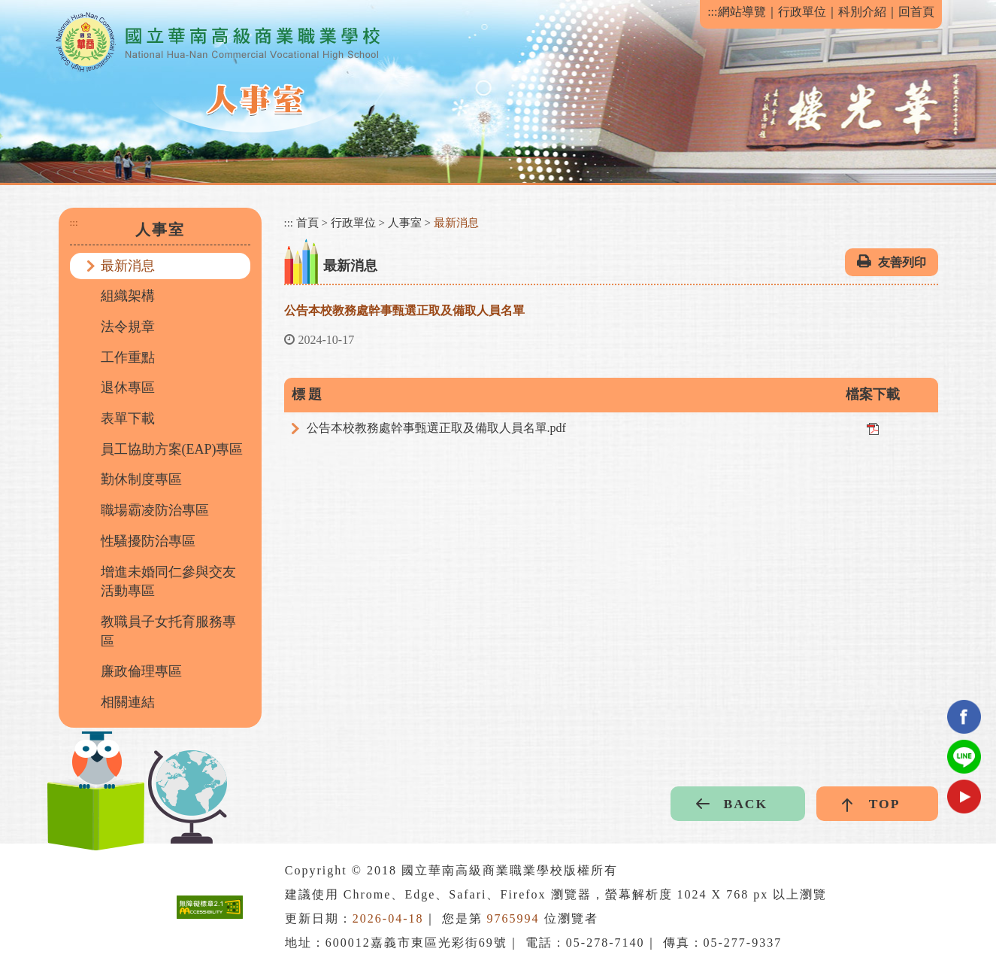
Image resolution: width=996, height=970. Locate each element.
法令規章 (128, 326)
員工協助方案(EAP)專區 (172, 449)
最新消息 (128, 265)
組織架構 (128, 295)
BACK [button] (745, 803)
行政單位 (802, 11)
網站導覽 (742, 11)
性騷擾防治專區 (148, 541)
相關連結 (128, 702)
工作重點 (128, 357)
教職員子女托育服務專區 (168, 631)
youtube (964, 796)
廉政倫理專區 (141, 671)
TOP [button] (885, 803)
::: (712, 11)
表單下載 (128, 418)
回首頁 (916, 11)
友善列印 (902, 262)
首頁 (307, 223)
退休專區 (128, 387)
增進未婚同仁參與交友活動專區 (168, 581)
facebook (964, 717)
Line (964, 757)
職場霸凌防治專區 (155, 510)
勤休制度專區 (141, 479)
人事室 (405, 223)
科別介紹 (862, 11)
